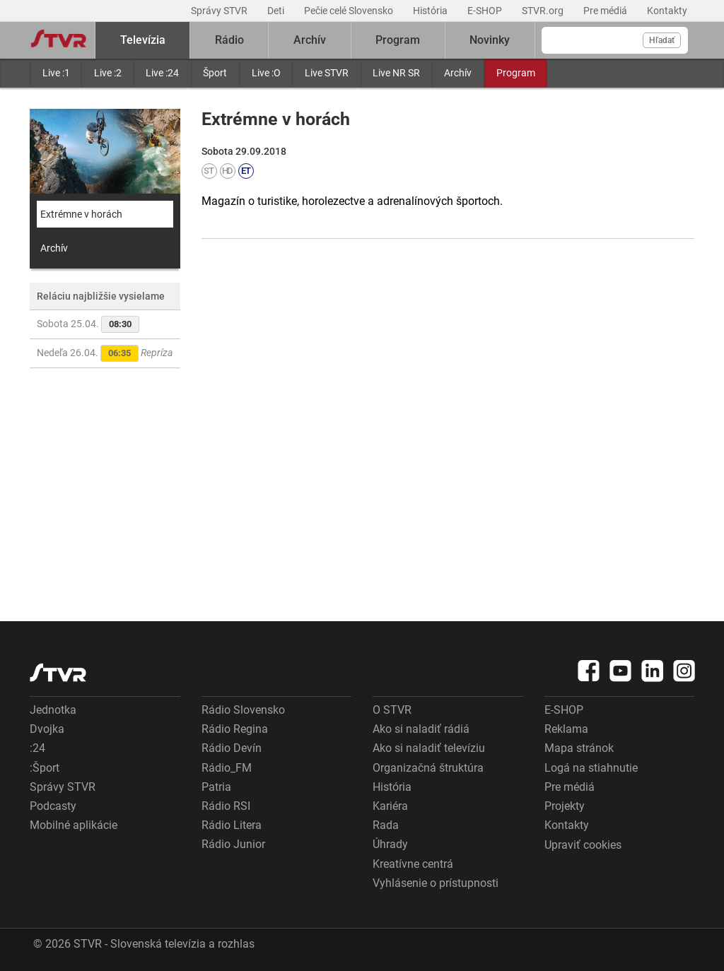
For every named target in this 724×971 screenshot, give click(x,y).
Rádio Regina (235, 729)
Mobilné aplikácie (73, 825)
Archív (458, 72)
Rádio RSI (226, 806)
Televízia (142, 40)
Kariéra (390, 806)
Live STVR (327, 72)
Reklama (566, 729)
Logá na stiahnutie (591, 768)
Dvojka (47, 729)
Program (515, 72)
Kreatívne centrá (413, 864)
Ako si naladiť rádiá (421, 729)
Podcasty (53, 806)
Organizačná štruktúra (428, 768)
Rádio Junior (233, 844)
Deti (276, 10)
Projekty (564, 806)
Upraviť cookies (582, 845)
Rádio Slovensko (243, 710)
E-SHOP (485, 10)
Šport (215, 72)
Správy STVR (220, 10)
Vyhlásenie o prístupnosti (435, 883)
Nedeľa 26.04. (105, 353)
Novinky (489, 40)
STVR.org (544, 10)
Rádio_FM (227, 768)
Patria (216, 787)
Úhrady (390, 844)
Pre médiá (606, 10)
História (431, 10)
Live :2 (108, 72)
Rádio (229, 40)
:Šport (44, 768)
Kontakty (667, 10)
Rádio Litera (232, 825)
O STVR (392, 710)
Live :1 (56, 72)
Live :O (266, 72)
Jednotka (53, 710)
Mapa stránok (579, 748)
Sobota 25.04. (88, 324)
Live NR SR (396, 72)
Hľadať (662, 40)
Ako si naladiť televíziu (429, 748)
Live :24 (162, 72)
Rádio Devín (232, 748)
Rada (386, 825)
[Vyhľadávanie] (615, 40)
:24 (37, 748)
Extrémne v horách (81, 214)
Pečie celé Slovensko (349, 10)
